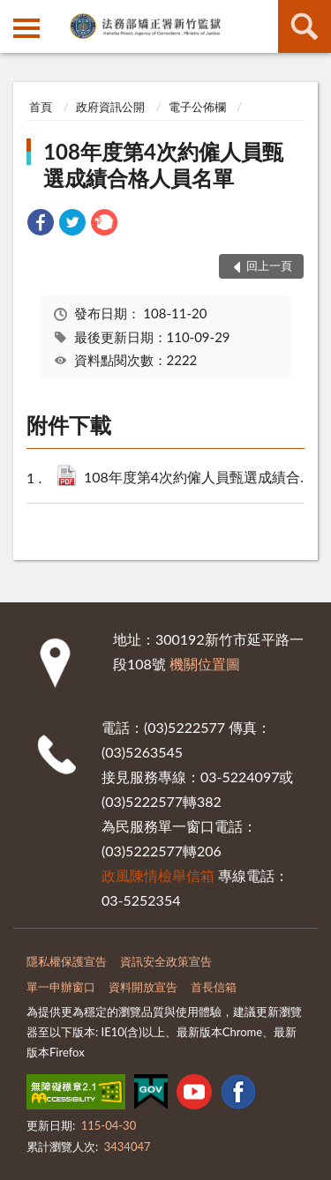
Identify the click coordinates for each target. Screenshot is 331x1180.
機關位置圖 (204, 663)
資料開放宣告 (143, 987)
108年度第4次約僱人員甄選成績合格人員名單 (163, 164)
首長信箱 (214, 987)
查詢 (304, 26)
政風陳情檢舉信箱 (158, 875)
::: (14, 13)
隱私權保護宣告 (66, 961)
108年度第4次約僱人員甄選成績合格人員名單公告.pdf (202, 478)
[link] (40, 224)
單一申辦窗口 (60, 987)
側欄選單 (26, 28)
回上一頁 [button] (269, 265)
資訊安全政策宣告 (166, 961)
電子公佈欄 (197, 107)
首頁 (40, 107)
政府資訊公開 (110, 107)
